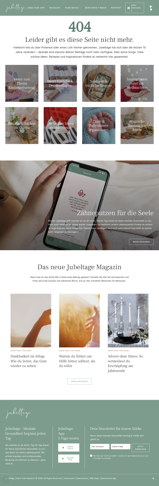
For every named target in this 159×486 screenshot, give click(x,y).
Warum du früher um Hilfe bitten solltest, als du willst (77, 361)
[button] (79, 7)
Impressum (69, 478)
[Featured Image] (31, 320)
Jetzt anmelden (140, 448)
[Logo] (14, 8)
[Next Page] (79, 381)
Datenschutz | (83, 478)
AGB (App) (95, 478)
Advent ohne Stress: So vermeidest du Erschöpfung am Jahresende (125, 363)
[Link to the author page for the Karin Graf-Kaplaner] (21, 350)
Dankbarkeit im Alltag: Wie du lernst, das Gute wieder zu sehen (29, 361)
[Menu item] (36, 8)
